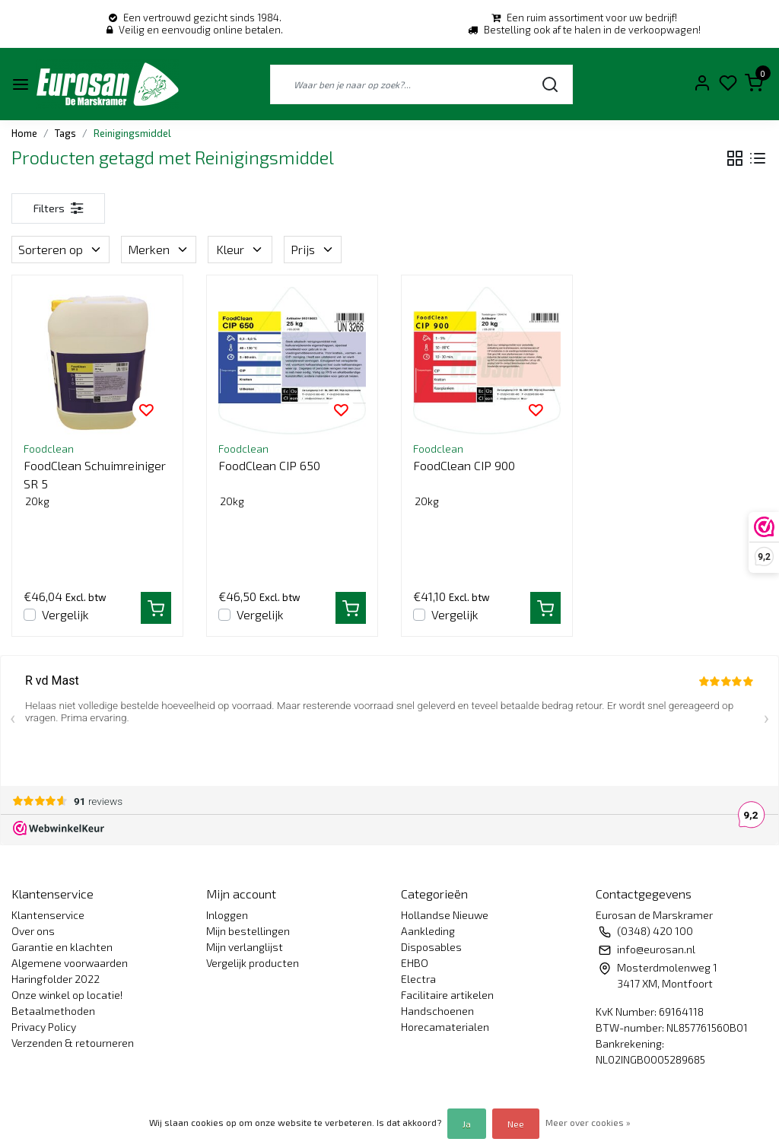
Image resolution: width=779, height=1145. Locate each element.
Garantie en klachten (62, 946)
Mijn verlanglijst (244, 946)
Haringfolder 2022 (55, 978)
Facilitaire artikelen (447, 994)
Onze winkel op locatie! (66, 994)
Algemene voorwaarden (69, 962)
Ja (467, 1123)
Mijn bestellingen (248, 930)
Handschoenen (437, 1010)
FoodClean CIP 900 (464, 465)
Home (24, 133)
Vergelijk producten (252, 962)
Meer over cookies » (588, 1122)
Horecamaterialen (445, 1026)
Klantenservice (47, 914)
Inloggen (227, 914)
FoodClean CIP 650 (269, 465)
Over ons (33, 930)
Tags (65, 133)
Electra (418, 978)
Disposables (431, 946)
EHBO (414, 962)
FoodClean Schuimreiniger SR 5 (95, 474)
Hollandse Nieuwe (444, 914)
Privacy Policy (43, 1026)
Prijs (313, 249)
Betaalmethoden (53, 1010)
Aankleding (428, 930)
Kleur (240, 249)
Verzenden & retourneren (72, 1042)
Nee (515, 1123)
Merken (158, 249)
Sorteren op (60, 249)
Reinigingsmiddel (132, 133)
